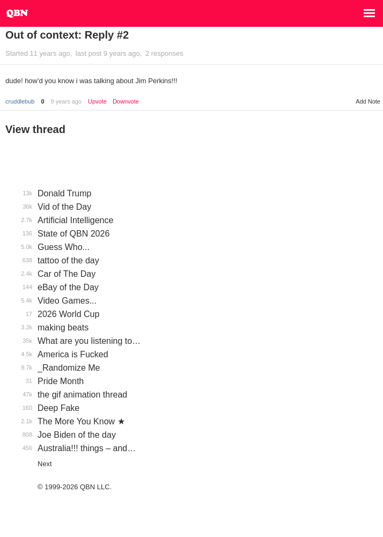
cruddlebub (19, 101)
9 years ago (66, 101)
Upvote (97, 102)
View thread (35, 129)
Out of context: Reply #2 (67, 35)
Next (45, 463)
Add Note (368, 101)
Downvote (126, 102)
